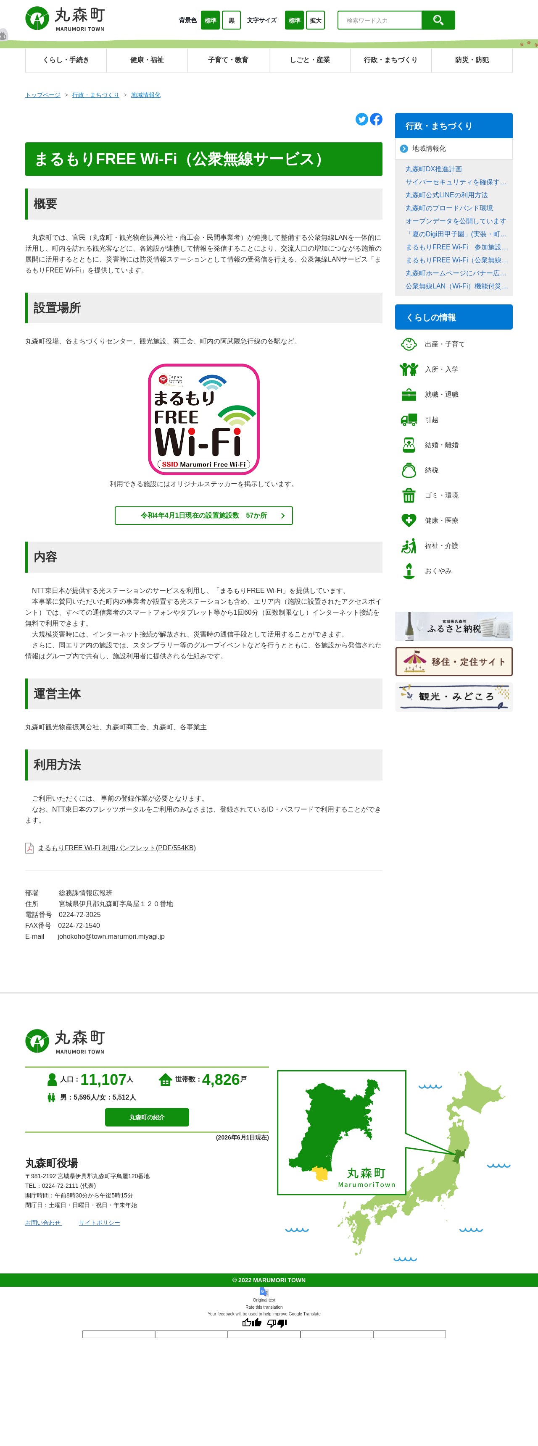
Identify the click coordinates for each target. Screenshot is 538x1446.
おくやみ (425, 571)
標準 (210, 20)
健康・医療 (429, 520)
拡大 (316, 20)
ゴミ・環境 (429, 495)
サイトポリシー (99, 1222)
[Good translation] (251, 1324)
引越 (418, 419)
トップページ (43, 95)
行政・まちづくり (95, 95)
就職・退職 (429, 394)
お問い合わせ (43, 1222)
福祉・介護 (429, 545)
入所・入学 (429, 369)
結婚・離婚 (429, 445)
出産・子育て (432, 344)
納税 (418, 470)
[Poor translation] (277, 1324)
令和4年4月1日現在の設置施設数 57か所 (204, 515)
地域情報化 (146, 95)
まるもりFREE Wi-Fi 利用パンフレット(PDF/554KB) (117, 847)
